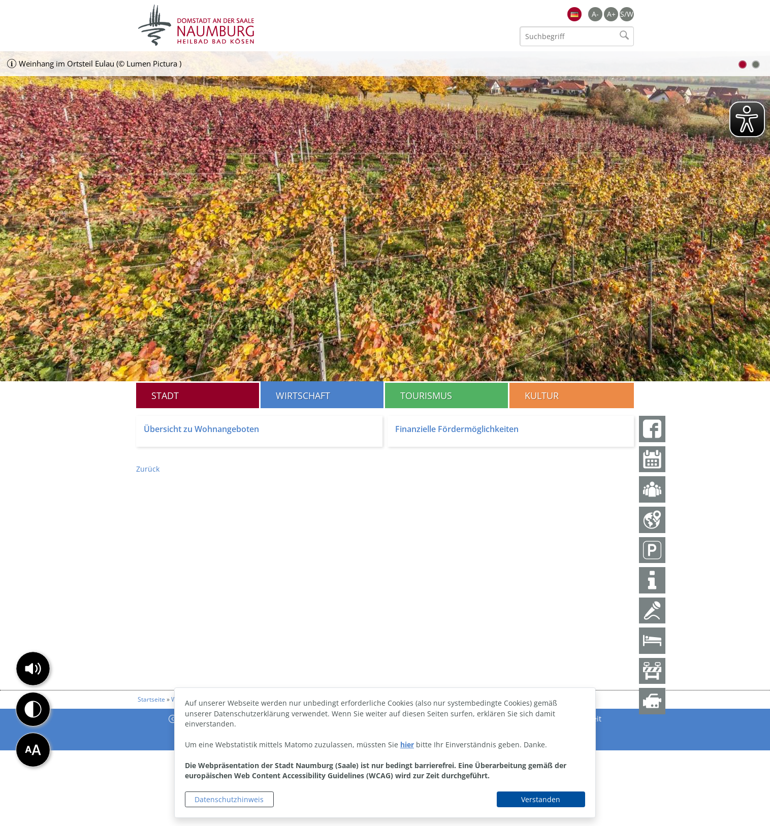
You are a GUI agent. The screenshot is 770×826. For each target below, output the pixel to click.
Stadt (165, 395)
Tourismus (426, 395)
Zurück (147, 469)
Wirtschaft (303, 395)
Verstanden (540, 799)
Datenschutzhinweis (229, 799)
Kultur (542, 395)
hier (407, 744)
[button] (33, 668)
